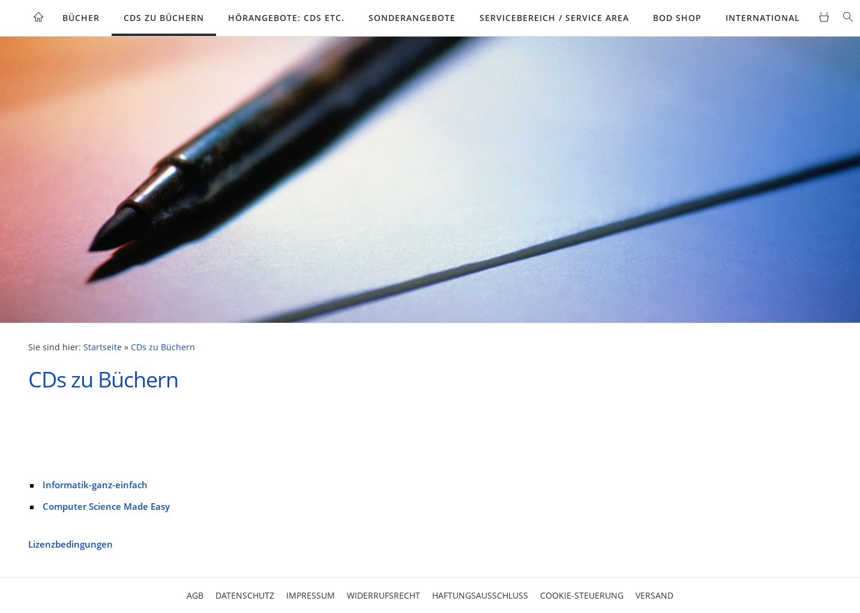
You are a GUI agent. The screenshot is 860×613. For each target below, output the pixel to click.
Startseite (102, 347)
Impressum (310, 595)
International (763, 17)
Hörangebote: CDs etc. (286, 17)
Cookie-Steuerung (582, 595)
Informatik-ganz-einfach (95, 485)
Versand (654, 595)
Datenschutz (244, 595)
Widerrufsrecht (383, 595)
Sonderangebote (412, 17)
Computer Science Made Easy (106, 506)
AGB (195, 595)
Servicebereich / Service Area (554, 17)
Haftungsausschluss (480, 595)
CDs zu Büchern (164, 17)
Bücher (81, 17)
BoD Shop (677, 17)
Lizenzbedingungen (70, 544)
